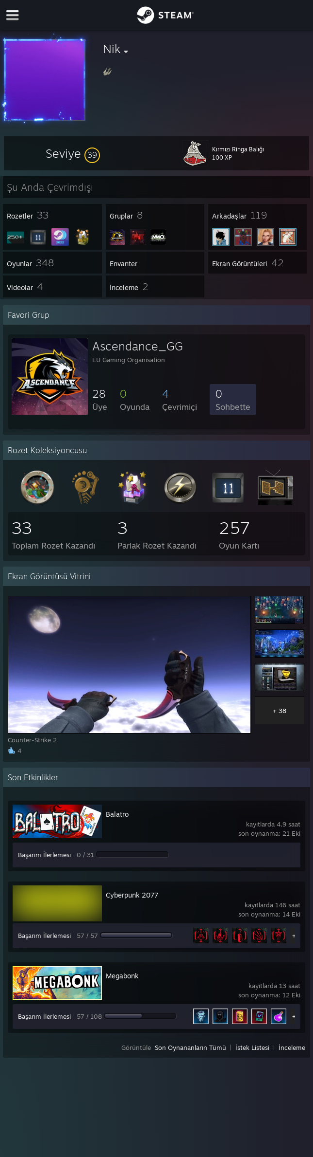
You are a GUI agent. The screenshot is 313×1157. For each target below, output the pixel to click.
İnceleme (292, 1047)
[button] (73, 153)
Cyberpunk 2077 (132, 895)
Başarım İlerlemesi (44, 855)
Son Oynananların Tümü (190, 1047)
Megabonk (122, 976)
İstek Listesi (252, 1047)
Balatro (117, 814)
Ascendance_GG (137, 346)
